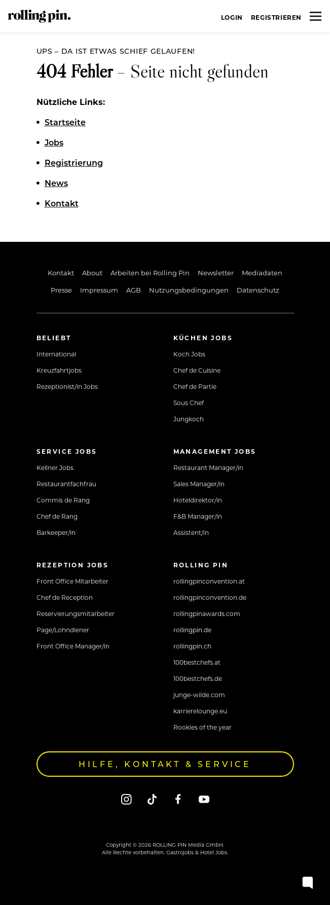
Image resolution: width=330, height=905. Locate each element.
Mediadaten (262, 272)
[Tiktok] (152, 799)
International (56, 354)
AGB (133, 289)
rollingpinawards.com (206, 613)
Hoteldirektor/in (197, 500)
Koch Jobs (189, 354)
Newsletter (216, 272)
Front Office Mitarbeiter (72, 581)
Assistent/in (191, 532)
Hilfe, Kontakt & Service (165, 763)
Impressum (99, 289)
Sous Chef (188, 403)
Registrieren (276, 17)
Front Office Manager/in (72, 646)
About (92, 272)
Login (232, 17)
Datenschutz (258, 289)
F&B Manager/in (197, 516)
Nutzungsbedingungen (189, 289)
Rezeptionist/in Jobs (67, 386)
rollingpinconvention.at (209, 581)
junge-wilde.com (199, 695)
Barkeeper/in (56, 532)
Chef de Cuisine (197, 370)
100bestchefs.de (197, 678)
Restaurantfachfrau (66, 484)
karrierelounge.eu (200, 711)
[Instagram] (126, 799)
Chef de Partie (194, 386)
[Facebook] (178, 799)
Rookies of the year (202, 727)
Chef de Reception (64, 597)
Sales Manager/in (199, 484)
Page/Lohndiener (62, 630)
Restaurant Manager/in (208, 467)
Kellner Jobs (55, 467)
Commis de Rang (63, 500)
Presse (61, 289)
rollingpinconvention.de (209, 597)
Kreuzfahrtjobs (59, 370)
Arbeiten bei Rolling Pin (150, 272)
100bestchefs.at (197, 662)
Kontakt (61, 272)
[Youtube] (204, 799)
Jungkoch (188, 419)
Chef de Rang (57, 516)
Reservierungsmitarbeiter (75, 613)
